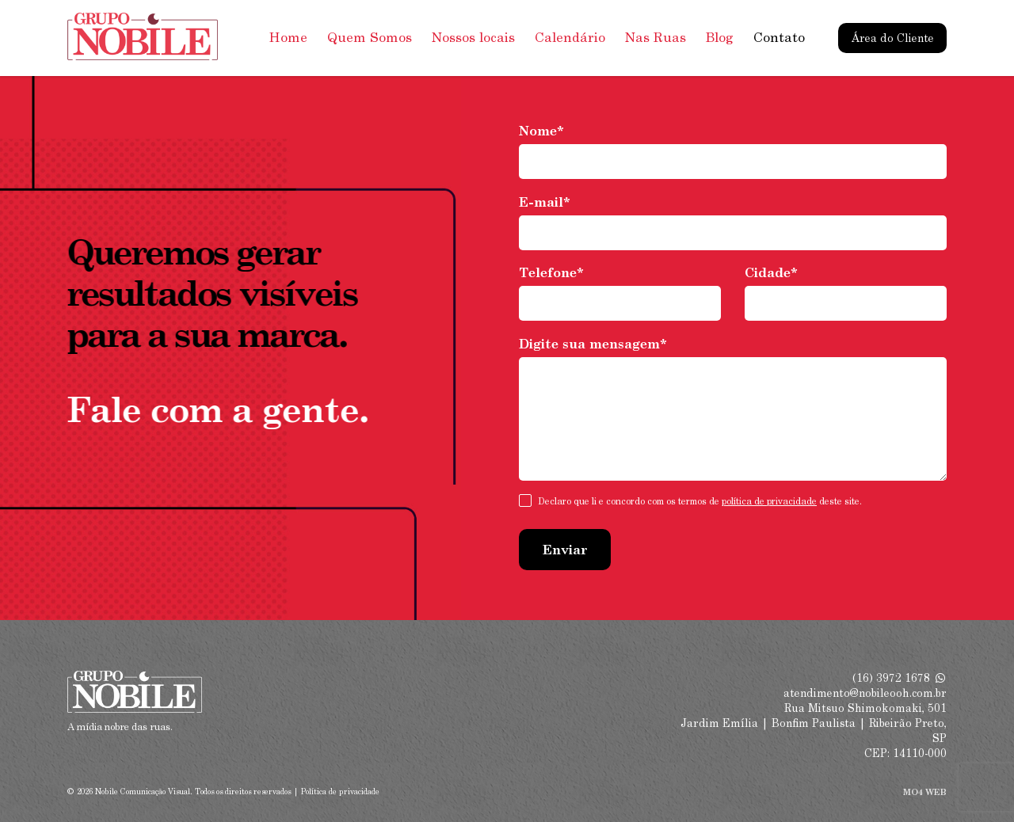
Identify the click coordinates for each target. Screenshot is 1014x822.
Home (288, 37)
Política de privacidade (340, 791)
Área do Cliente (893, 38)
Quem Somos (369, 37)
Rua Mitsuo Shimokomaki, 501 (865, 708)
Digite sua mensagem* (593, 344)
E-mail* (544, 202)
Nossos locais (473, 37)
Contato (779, 37)
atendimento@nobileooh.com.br (865, 693)
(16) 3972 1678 (899, 678)
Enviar (565, 550)
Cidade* (771, 272)
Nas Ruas (655, 37)
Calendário (570, 37)
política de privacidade (769, 501)
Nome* (541, 131)
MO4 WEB (925, 791)
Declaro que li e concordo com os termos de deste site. (700, 502)
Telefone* (551, 272)
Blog (720, 37)
